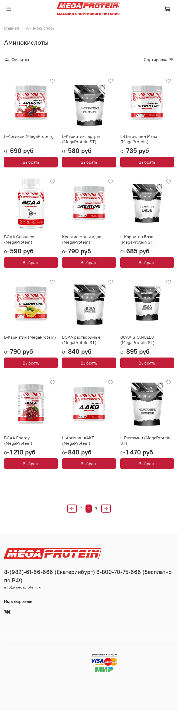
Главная (11, 28)
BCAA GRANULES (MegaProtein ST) (137, 339)
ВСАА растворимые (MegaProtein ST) (81, 339)
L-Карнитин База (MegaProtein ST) (137, 239)
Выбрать (31, 162)
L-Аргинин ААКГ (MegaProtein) (78, 440)
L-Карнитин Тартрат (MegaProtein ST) (81, 139)
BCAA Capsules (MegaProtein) (19, 239)
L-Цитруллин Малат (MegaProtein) (139, 139)
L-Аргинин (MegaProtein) (29, 136)
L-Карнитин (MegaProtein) (30, 337)
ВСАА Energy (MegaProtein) (18, 440)
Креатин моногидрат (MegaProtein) (82, 239)
